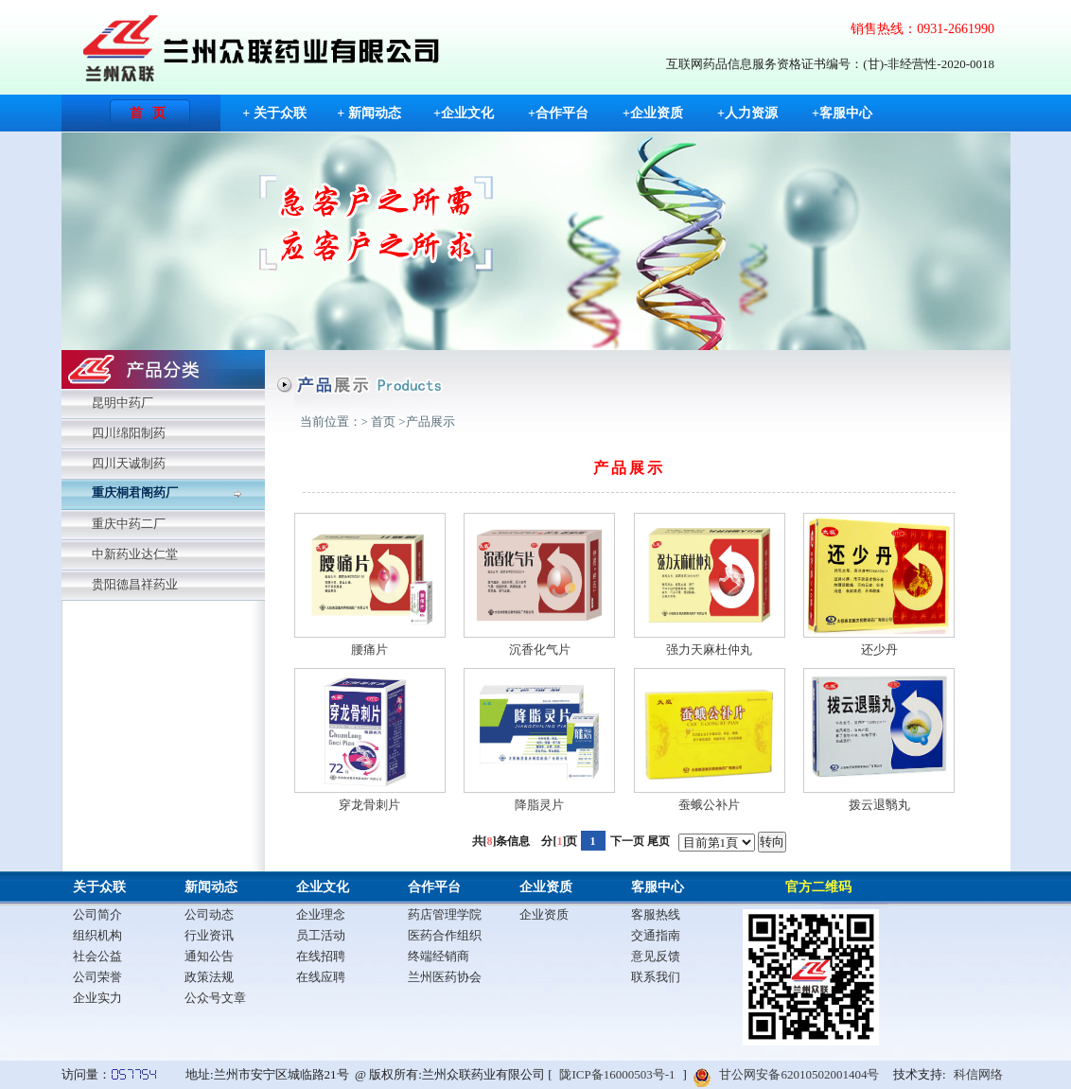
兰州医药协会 (445, 977)
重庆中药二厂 (129, 524)
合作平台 (434, 887)
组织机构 (97, 935)
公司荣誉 (97, 977)
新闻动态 (210, 887)
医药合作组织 (445, 935)
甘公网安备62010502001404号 (799, 1074)
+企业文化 (463, 113)
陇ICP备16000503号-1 (617, 1074)
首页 (383, 421)
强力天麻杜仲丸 (709, 649)
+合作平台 (558, 113)
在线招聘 (320, 956)
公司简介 (97, 914)
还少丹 (879, 649)
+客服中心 (842, 113)
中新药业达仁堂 (135, 554)
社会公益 (97, 956)
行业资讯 (209, 935)
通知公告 (209, 956)
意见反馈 (655, 956)
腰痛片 (369, 649)
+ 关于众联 (274, 113)
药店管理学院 (445, 914)
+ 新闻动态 (368, 113)
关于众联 (99, 887)
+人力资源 (747, 113)
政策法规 (209, 977)
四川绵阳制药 (129, 433)
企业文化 (322, 887)
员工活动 (320, 935)
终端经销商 (438, 956)
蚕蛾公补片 (709, 805)
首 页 (148, 113)
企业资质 (545, 887)
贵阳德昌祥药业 (135, 584)
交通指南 (655, 935)
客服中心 (657, 887)
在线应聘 (320, 977)
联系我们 (655, 977)
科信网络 (978, 1074)
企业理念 (320, 914)
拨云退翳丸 (879, 805)
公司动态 (209, 914)
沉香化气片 (540, 649)
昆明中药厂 (122, 402)
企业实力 (97, 998)
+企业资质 (653, 113)
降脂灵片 (539, 805)
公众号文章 (215, 998)
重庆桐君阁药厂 (135, 492)
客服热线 (655, 914)
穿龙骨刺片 (369, 805)
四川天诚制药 (129, 463)
